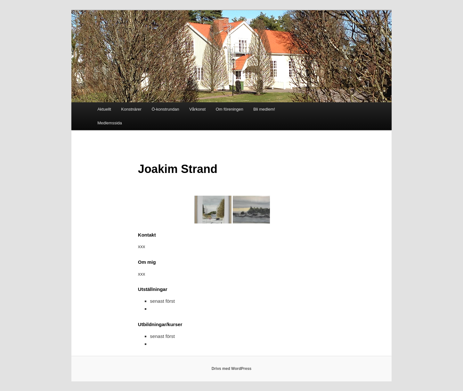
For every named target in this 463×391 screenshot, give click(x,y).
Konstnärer (131, 109)
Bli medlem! (264, 109)
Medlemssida (109, 123)
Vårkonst (197, 109)
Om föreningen (229, 109)
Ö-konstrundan (165, 109)
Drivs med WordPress (232, 368)
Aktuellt (104, 109)
